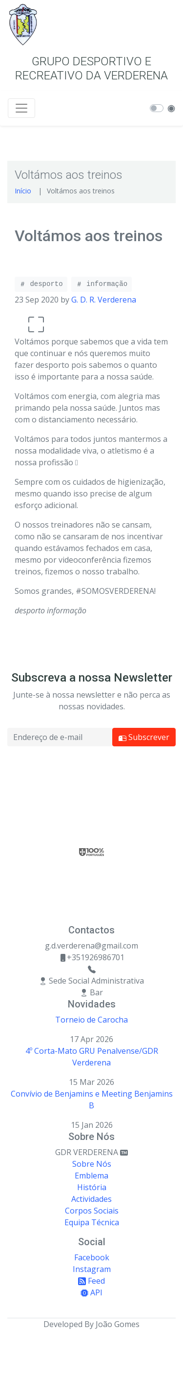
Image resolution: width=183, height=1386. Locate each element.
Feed (91, 1280)
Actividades (91, 1199)
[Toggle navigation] (21, 108)
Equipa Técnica (91, 1222)
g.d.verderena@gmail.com (91, 945)
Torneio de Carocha (91, 1019)
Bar (91, 992)
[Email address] (59, 737)
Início (23, 190)
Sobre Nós (91, 1163)
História (91, 1187)
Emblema (91, 1175)
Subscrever (144, 737)
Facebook (91, 1257)
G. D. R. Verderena (103, 299)
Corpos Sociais (92, 1210)
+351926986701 (91, 957)
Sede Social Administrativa (91, 980)
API (91, 1292)
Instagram (92, 1269)
